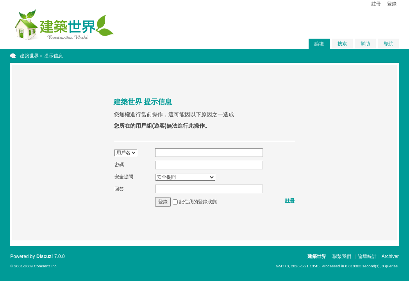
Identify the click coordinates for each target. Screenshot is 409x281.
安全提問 (123, 177)
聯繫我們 (341, 256)
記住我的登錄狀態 (198, 202)
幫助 (365, 43)
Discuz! (44, 256)
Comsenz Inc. (46, 266)
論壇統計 (367, 256)
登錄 (391, 4)
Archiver (390, 256)
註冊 (376, 4)
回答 (119, 189)
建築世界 (29, 56)
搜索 (342, 43)
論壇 (319, 43)
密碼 (119, 164)
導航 (388, 43)
